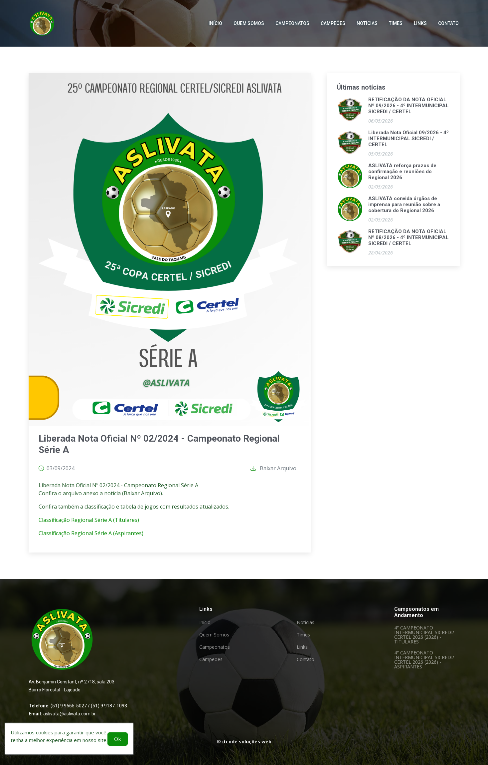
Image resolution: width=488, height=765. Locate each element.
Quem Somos (249, 20)
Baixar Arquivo (273, 469)
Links (420, 20)
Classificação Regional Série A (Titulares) (89, 521)
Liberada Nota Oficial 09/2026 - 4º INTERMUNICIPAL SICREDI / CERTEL (408, 140)
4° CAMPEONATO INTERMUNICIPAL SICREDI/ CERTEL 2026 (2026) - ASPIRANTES (424, 659)
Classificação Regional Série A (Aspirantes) (91, 534)
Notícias (367, 20)
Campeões (333, 20)
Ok (117, 739)
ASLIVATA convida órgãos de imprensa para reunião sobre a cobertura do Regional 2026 (404, 205)
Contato (448, 20)
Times (396, 20)
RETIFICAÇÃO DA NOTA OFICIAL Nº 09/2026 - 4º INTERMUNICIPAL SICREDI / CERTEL (408, 107)
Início (215, 20)
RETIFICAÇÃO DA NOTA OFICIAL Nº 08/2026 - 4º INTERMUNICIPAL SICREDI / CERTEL (408, 238)
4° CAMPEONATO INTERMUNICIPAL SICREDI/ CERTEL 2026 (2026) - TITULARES (424, 634)
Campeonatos (292, 20)
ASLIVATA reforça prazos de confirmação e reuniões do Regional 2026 (402, 173)
